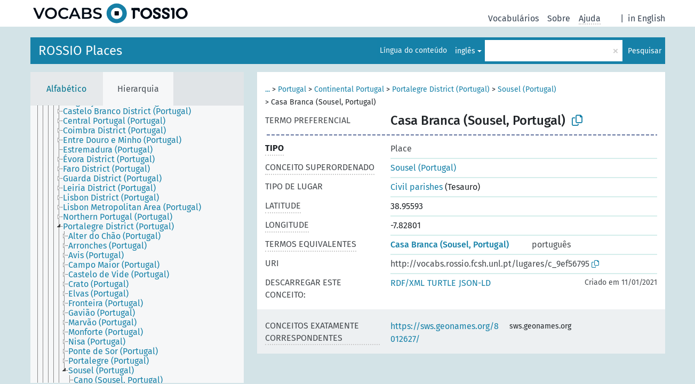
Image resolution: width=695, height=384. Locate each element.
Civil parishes (416, 187)
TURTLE (441, 283)
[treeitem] (131, 111)
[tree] (137, 244)
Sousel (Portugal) (527, 89)
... (267, 89)
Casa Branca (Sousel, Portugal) (449, 244)
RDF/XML (407, 283)
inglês (465, 50)
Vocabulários (513, 18)
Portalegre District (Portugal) (441, 89)
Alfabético (66, 89)
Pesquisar (644, 50)
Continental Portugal (349, 89)
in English (646, 18)
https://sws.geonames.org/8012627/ (444, 332)
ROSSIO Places (80, 50)
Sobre (558, 18)
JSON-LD (475, 283)
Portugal (292, 89)
